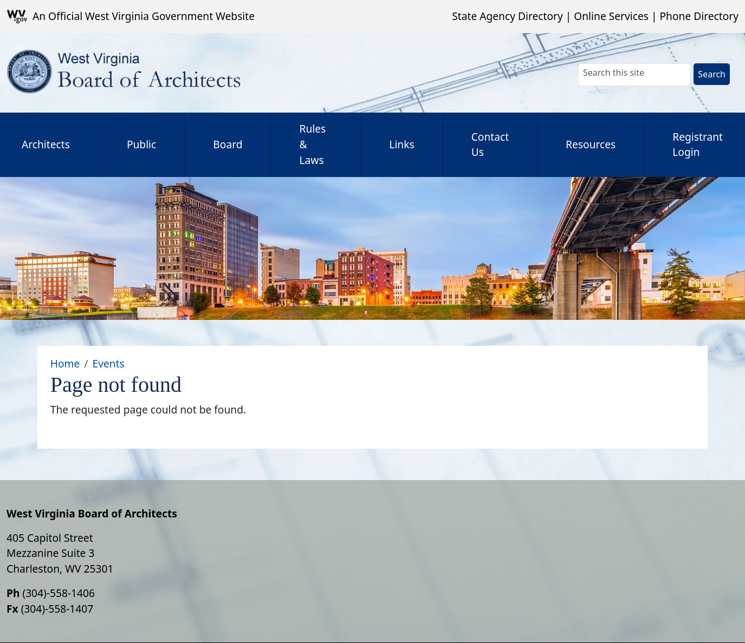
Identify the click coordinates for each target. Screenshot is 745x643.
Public (141, 144)
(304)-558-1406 (58, 593)
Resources (591, 144)
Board (227, 144)
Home (65, 363)
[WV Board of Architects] (128, 72)
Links (401, 144)
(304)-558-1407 (57, 608)
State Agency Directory (507, 16)
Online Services (611, 16)
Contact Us (490, 144)
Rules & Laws (312, 144)
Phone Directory (698, 16)
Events (108, 363)
